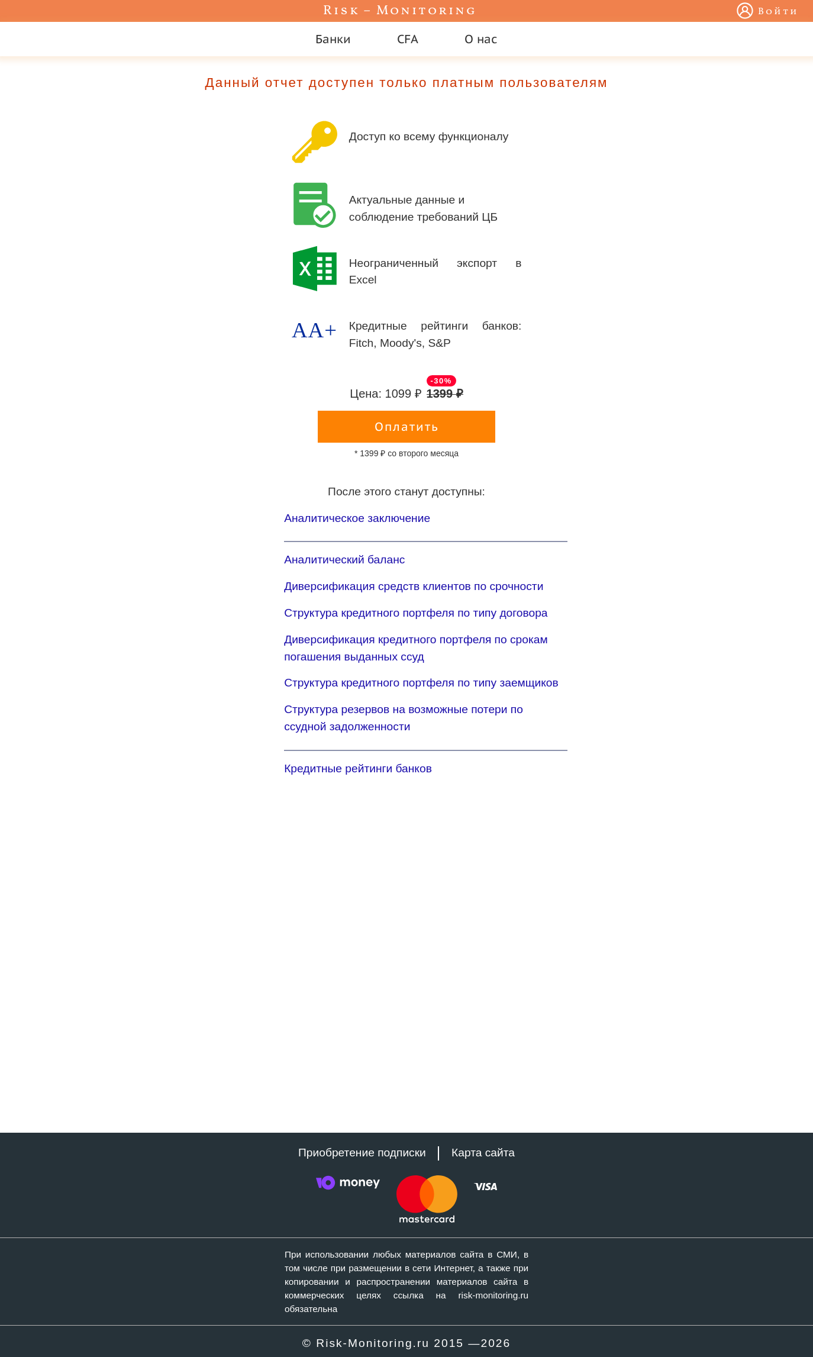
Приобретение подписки (362, 1152)
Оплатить (407, 426)
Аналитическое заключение (357, 518)
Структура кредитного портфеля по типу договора (415, 613)
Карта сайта (483, 1152)
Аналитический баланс (344, 559)
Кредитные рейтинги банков (358, 768)
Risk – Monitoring (400, 11)
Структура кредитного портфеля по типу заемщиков (421, 682)
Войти (778, 11)
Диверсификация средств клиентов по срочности (413, 586)
